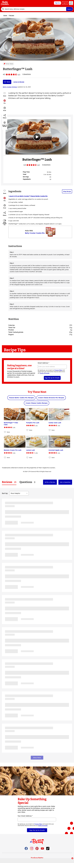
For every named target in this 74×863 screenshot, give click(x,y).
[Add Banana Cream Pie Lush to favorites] (5, 457)
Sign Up (57, 3)
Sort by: (5, 493)
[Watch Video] (37, 137)
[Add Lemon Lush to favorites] (27, 457)
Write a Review (50, 482)
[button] (5, 101)
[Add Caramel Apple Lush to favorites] (50, 457)
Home (5, 15)
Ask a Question (65, 482)
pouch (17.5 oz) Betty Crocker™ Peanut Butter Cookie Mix (28, 196)
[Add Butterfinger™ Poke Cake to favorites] (5, 432)
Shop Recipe (67, 191)
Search (69, 9)
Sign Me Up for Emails (52, 378)
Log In (65, 3)
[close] (72, 858)
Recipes (11, 15)
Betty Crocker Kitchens (10, 87)
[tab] (9, 482)
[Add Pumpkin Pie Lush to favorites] (27, 430)
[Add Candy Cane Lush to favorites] (50, 430)
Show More (37, 758)
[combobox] (33, 9)
